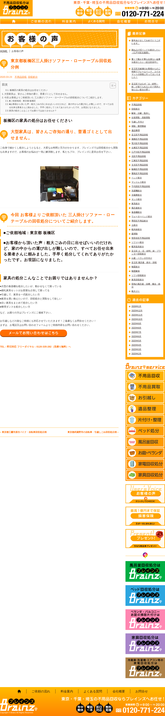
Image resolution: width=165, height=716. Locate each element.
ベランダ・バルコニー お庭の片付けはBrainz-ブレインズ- (145, 619)
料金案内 (68, 21)
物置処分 (135, 267)
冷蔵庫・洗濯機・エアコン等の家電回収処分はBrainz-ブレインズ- (145, 667)
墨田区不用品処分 (139, 221)
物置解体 (135, 271)
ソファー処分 (137, 242)
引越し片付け (137, 122)
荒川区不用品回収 (139, 143)
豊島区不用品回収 (139, 173)
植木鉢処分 (136, 229)
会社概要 (124, 21)
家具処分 (135, 203)
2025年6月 (136, 336)
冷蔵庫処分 (136, 195)
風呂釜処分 (136, 208)
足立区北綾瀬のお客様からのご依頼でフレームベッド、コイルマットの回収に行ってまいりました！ (145, 72)
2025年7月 (136, 332)
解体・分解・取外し (140, 113)
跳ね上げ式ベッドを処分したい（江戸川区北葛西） (145, 51)
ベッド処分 (136, 178)
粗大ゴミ (135, 291)
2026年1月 (136, 306)
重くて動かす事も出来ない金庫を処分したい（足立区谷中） (145, 60)
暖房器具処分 (137, 246)
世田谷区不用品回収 (140, 238)
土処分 (134, 225)
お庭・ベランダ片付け (141, 258)
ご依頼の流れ (41, 21)
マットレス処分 (138, 182)
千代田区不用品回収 (140, 186)
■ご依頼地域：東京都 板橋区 (22, 101)
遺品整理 (135, 130)
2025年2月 (136, 353)
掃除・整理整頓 (138, 126)
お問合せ (151, 21)
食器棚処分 (136, 212)
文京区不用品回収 (139, 165)
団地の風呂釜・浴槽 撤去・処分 (145, 285)
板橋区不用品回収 (139, 169)
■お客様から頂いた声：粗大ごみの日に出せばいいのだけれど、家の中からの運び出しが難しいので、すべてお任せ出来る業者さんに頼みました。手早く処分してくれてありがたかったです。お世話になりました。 (61, 106)
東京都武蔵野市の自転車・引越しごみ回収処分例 (92, 432)
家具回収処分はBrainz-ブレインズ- (145, 643)
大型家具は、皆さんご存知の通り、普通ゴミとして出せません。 (36, 94)
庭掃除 (134, 234)
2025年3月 (136, 349)
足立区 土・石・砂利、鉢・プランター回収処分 (146, 252)
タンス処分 (136, 199)
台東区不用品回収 (139, 147)
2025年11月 (136, 315)
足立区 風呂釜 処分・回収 (144, 262)
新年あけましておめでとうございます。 (145, 42)
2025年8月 (136, 328)
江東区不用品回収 (139, 160)
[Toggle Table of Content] (111, 85)
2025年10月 (136, 319)
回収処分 (33, 77)
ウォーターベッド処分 (141, 216)
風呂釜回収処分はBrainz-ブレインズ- (145, 571)
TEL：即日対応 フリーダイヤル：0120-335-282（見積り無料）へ (35, 346)
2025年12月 (136, 310)
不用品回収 (21, 77)
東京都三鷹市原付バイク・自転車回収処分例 (24, 432)
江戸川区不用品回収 (140, 152)
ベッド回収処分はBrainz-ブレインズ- (145, 595)
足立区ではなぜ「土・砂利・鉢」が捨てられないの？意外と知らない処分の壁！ (145, 87)
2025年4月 (136, 345)
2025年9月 (136, 323)
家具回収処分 (137, 279)
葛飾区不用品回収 (139, 139)
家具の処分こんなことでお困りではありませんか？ (33, 110)
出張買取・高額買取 (140, 117)
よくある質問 (96, 21)
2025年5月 (136, 341)
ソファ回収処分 (138, 275)
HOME (14, 21)
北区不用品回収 (138, 156)
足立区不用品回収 (139, 135)
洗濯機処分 (136, 190)
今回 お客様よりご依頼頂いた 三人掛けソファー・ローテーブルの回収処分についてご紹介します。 (54, 97)
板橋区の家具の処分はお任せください (29, 90)
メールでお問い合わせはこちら (33, 333)
